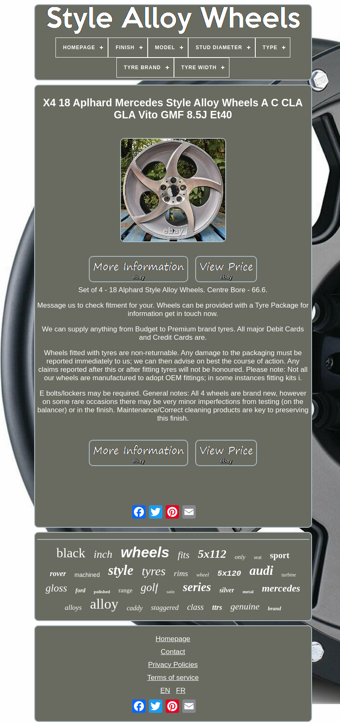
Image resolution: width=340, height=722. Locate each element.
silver (226, 590)
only (240, 557)
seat (258, 557)
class (195, 607)
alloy (104, 604)
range (125, 590)
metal (247, 591)
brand (274, 608)
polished (102, 591)
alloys (73, 608)
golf (149, 587)
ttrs (217, 607)
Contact (173, 652)
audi (261, 570)
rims (181, 573)
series (197, 587)
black (70, 552)
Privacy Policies (173, 665)
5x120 (229, 573)
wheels (145, 552)
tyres (154, 571)
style (120, 570)
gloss (56, 588)
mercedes (281, 588)
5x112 (212, 553)
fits (183, 555)
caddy (135, 608)
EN (165, 690)
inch (103, 554)
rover (58, 573)
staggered (165, 608)
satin (170, 591)
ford (81, 590)
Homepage (173, 639)
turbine (289, 575)
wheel (202, 575)
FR (181, 690)
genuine (244, 606)
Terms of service (173, 678)
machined (87, 575)
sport (280, 555)
